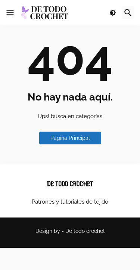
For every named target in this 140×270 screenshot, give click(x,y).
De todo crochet (85, 231)
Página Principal (70, 138)
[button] (10, 12)
